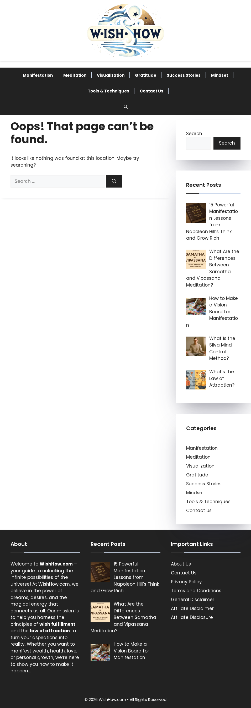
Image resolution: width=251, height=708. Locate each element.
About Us (181, 564)
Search (194, 133)
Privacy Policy (186, 582)
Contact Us (151, 91)
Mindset (219, 75)
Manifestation (38, 75)
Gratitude (145, 75)
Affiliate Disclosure (192, 617)
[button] (125, 107)
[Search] (114, 181)
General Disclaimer (192, 599)
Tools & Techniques (108, 91)
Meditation (74, 75)
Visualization (110, 75)
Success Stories (184, 75)
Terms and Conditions (196, 591)
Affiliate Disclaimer (192, 608)
